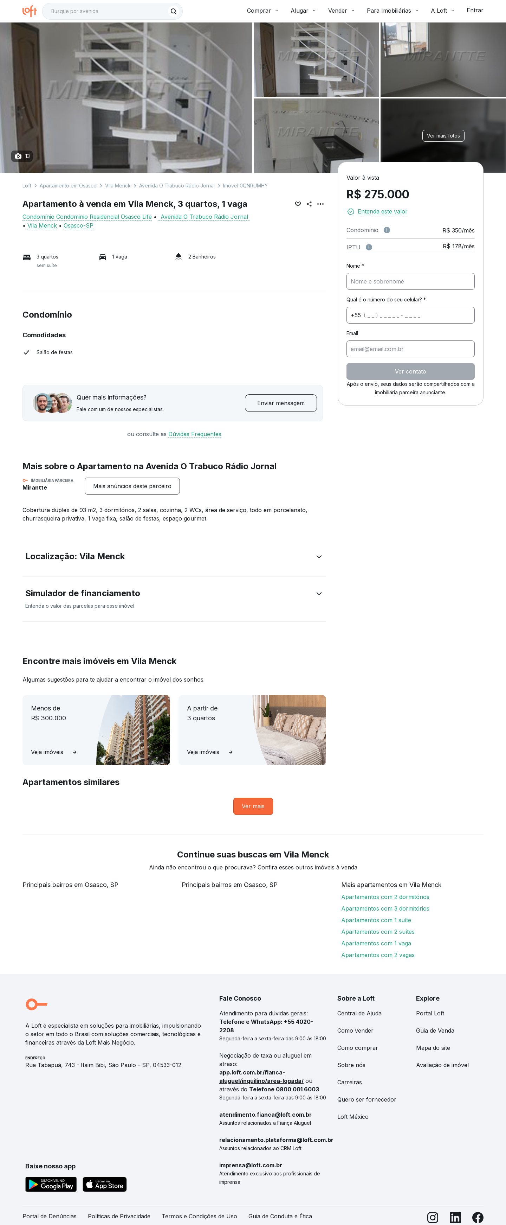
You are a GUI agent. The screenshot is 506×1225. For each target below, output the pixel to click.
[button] (174, 558)
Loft (26, 186)
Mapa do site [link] (433, 1047)
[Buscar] (173, 11)
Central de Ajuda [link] (359, 1013)
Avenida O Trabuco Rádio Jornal (177, 186)
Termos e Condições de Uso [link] (199, 1216)
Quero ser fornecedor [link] (366, 1099)
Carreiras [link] (349, 1082)
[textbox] (112, 11)
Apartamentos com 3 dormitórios (385, 908)
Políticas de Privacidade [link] (119, 1216)
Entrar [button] (475, 10)
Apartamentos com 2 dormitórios (385, 896)
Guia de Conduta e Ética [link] (280, 1216)
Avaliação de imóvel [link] (442, 1064)
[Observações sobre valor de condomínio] (387, 230)
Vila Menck (118, 186)
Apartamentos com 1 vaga (376, 943)
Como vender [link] (355, 1030)
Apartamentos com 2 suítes (378, 931)
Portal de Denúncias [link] (49, 1216)
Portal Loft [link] (430, 1013)
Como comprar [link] (357, 1047)
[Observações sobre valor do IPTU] (369, 247)
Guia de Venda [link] (435, 1030)
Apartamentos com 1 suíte (376, 920)
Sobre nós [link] (351, 1064)
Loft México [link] (353, 1116)
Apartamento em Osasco (68, 186)
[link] (253, 806)
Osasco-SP (78, 225)
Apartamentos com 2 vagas (378, 954)
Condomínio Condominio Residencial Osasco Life (87, 216)
